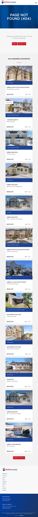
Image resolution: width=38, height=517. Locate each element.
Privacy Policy (15, 513)
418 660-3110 (6, 500)
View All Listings (19, 457)
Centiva (21, 515)
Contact (4, 488)
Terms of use (21, 513)
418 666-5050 (7, 508)
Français (4, 490)
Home (14, 43)
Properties (4, 473)
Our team (4, 475)
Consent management (28, 513)
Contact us (22, 43)
